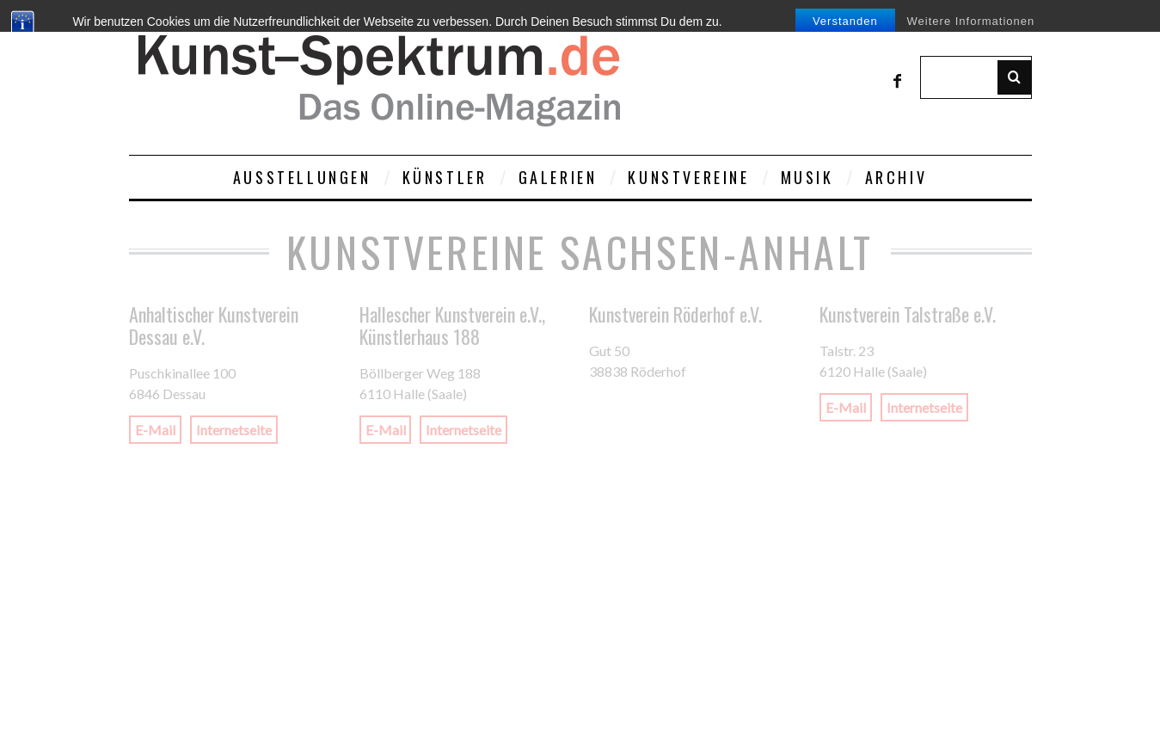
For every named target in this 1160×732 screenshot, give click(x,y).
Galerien (558, 177)
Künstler (445, 177)
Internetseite (234, 429)
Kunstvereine (688, 177)
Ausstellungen (302, 177)
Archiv (896, 177)
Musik (807, 177)
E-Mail (155, 429)
